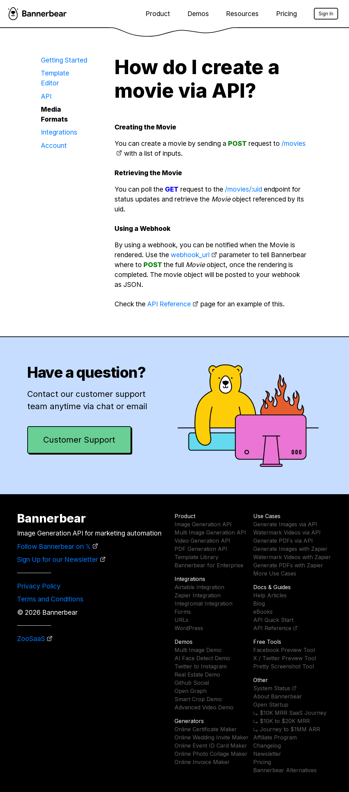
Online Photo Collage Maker (210, 753)
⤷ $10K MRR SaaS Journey (290, 712)
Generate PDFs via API (283, 540)
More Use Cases (274, 573)
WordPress (188, 628)
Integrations (59, 132)
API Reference (169, 304)
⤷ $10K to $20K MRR (281, 721)
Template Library (196, 557)
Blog (259, 603)
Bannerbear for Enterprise (208, 565)
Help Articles (270, 595)
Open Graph (190, 690)
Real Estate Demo (197, 674)
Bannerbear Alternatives (285, 770)
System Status (271, 688)
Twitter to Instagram (200, 666)
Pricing (286, 14)
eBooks (263, 611)
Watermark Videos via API (287, 532)
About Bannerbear (277, 696)
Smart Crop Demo (198, 699)
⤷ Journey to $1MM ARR (286, 729)
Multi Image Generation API (210, 532)
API (46, 96)
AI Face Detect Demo (202, 658)
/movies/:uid (243, 189)
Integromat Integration (203, 603)
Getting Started (64, 60)
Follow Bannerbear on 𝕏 (54, 546)
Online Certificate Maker (205, 729)
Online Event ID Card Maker (210, 745)
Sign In (326, 13)
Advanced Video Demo (203, 707)
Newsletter (267, 753)
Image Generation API (203, 524)
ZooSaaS (31, 639)
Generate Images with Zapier (290, 548)
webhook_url (190, 255)
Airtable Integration (199, 587)
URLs (181, 619)
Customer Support (79, 440)
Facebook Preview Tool (284, 650)
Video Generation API (202, 540)
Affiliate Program (275, 737)
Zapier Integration (197, 595)
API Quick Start (273, 619)
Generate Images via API (285, 524)
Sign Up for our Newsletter (57, 559)
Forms (182, 611)
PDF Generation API (200, 548)
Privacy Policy (39, 586)
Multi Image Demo (198, 650)
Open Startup (270, 704)
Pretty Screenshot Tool (283, 666)
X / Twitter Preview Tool (284, 658)
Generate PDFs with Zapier (288, 565)
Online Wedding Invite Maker (211, 737)
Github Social (191, 682)
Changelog (267, 745)
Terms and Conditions (50, 599)
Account (54, 145)
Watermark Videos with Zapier (292, 557)
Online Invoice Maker (202, 762)
